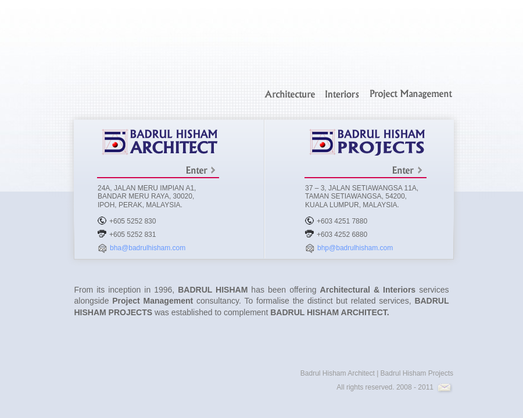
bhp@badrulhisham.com (355, 248)
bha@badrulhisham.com (147, 248)
